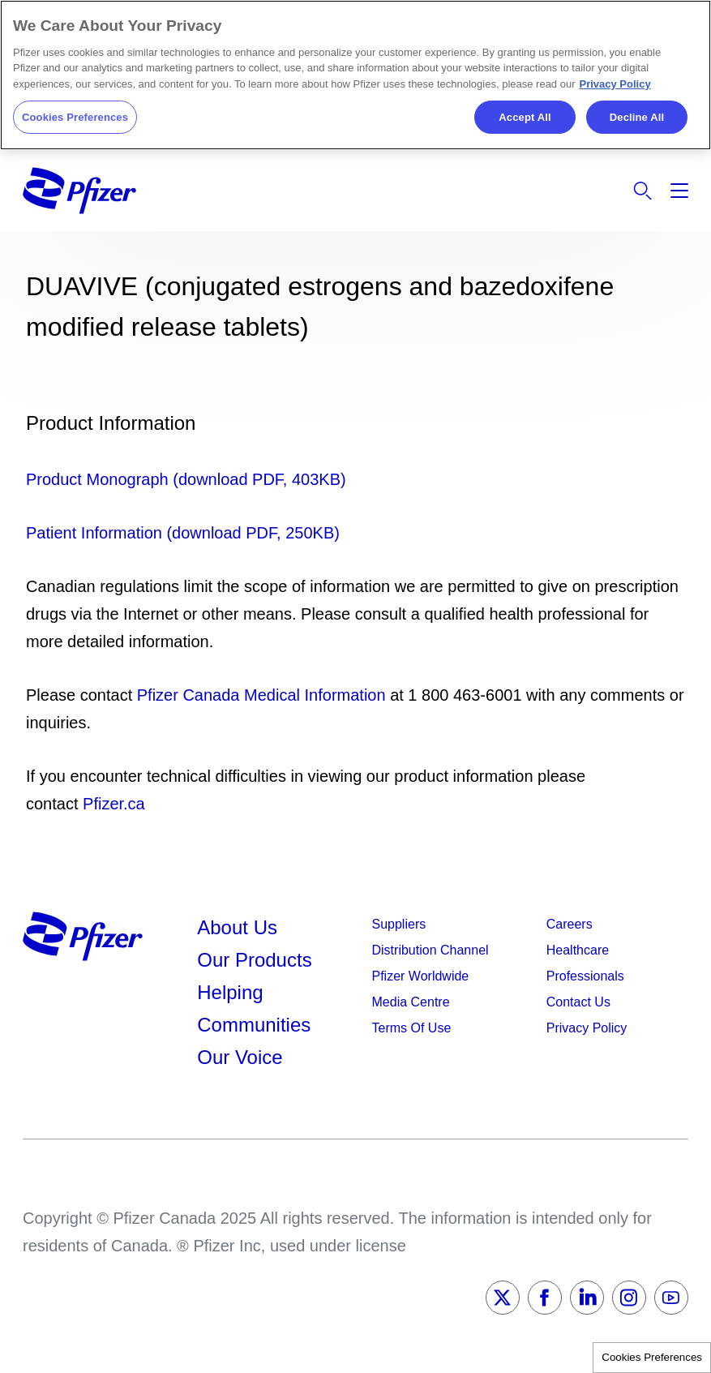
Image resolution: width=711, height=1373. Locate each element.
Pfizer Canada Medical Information (261, 695)
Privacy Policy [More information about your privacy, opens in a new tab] (615, 84)
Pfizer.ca (114, 804)
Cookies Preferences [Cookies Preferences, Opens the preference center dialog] (75, 117)
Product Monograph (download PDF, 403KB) (186, 479)
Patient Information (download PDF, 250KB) (183, 533)
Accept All (524, 117)
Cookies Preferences (652, 1357)
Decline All (637, 117)
